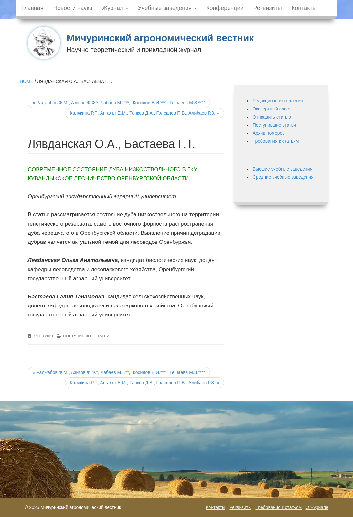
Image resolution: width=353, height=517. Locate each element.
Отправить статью (272, 116)
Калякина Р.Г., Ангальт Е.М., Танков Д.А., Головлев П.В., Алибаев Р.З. (144, 113)
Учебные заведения (167, 8)
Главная (32, 8)
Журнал (115, 8)
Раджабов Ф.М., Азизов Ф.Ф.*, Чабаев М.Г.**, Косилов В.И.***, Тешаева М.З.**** (119, 102)
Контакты (304, 8)
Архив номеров (269, 133)
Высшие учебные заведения (283, 168)
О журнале (317, 507)
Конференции (225, 8)
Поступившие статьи (86, 336)
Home (26, 81)
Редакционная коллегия (278, 100)
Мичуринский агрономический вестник (160, 38)
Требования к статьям (276, 141)
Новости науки (72, 8)
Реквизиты (267, 8)
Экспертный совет (272, 108)
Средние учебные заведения (283, 177)
